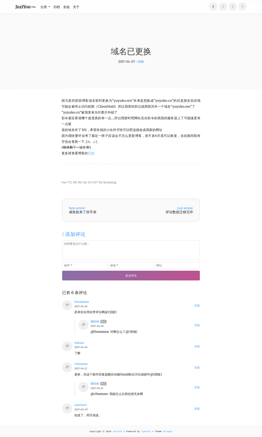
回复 (197, 305)
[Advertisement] (131, 170)
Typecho (146, 431)
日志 (91, 153)
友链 (66, 7)
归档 (56, 7)
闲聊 (141, 62)
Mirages (168, 431)
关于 (76, 7)
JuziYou (117, 431)
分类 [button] (44, 7)
